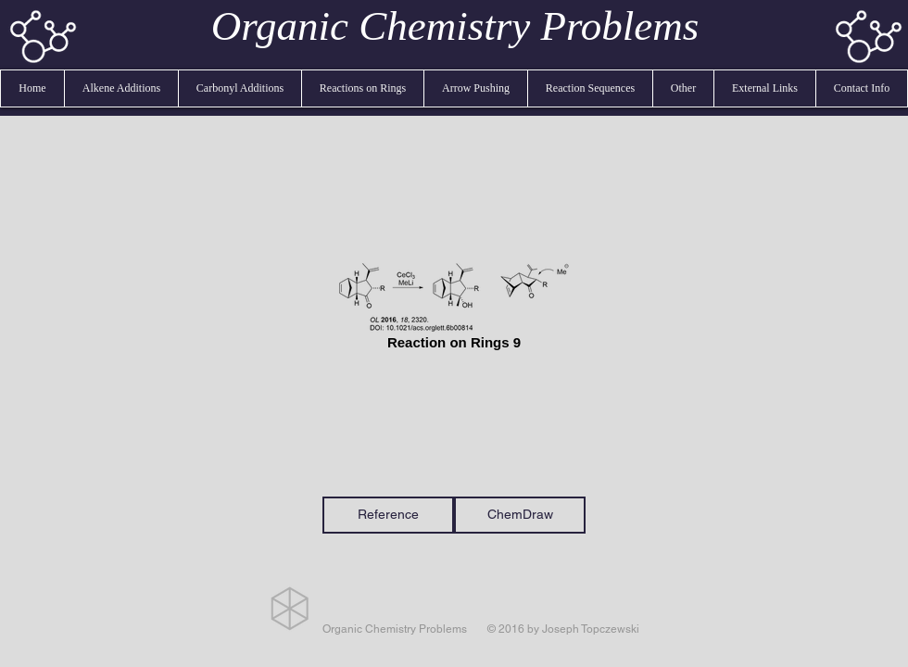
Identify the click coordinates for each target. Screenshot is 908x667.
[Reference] (388, 515)
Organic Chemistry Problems (455, 26)
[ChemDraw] (520, 515)
